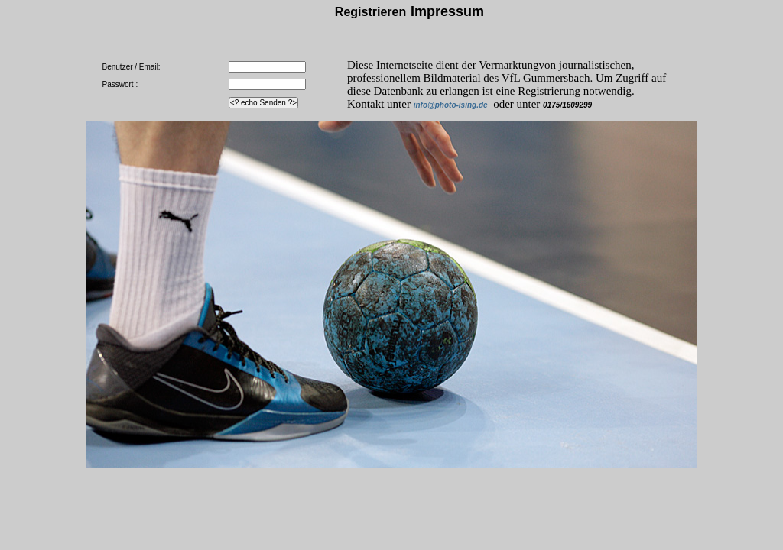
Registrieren (370, 11)
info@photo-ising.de (451, 105)
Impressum (447, 11)
